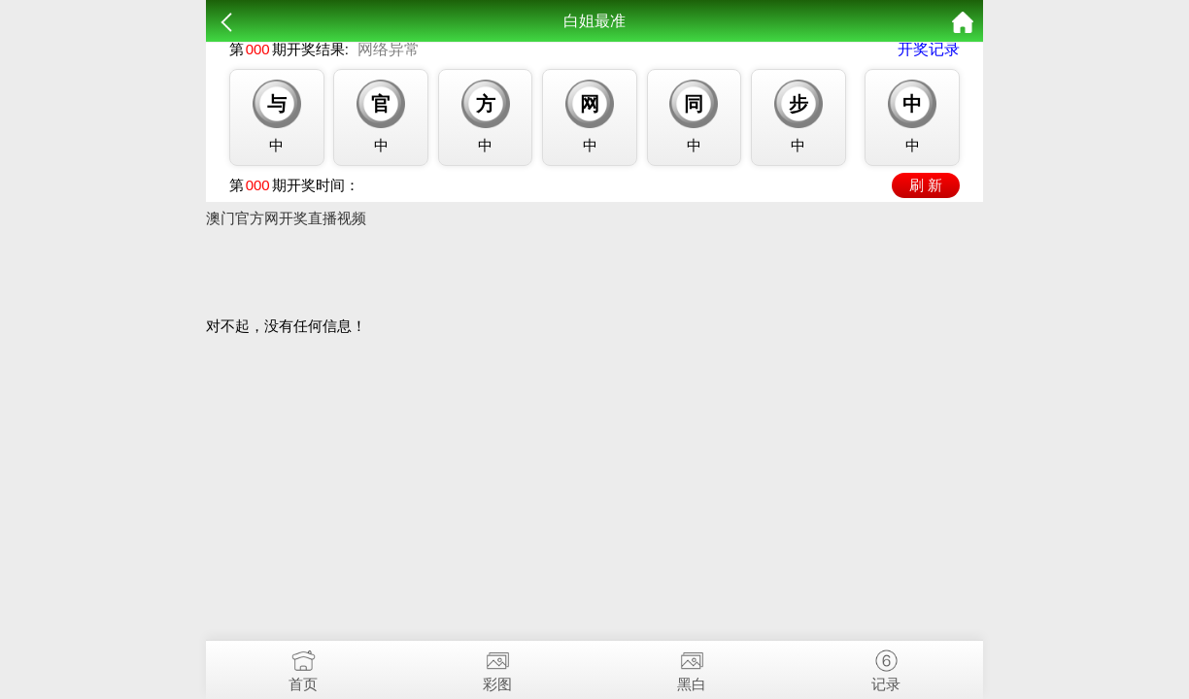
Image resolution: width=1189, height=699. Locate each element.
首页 (303, 666)
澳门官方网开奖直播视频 (286, 218)
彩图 (497, 666)
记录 (886, 666)
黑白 (691, 666)
